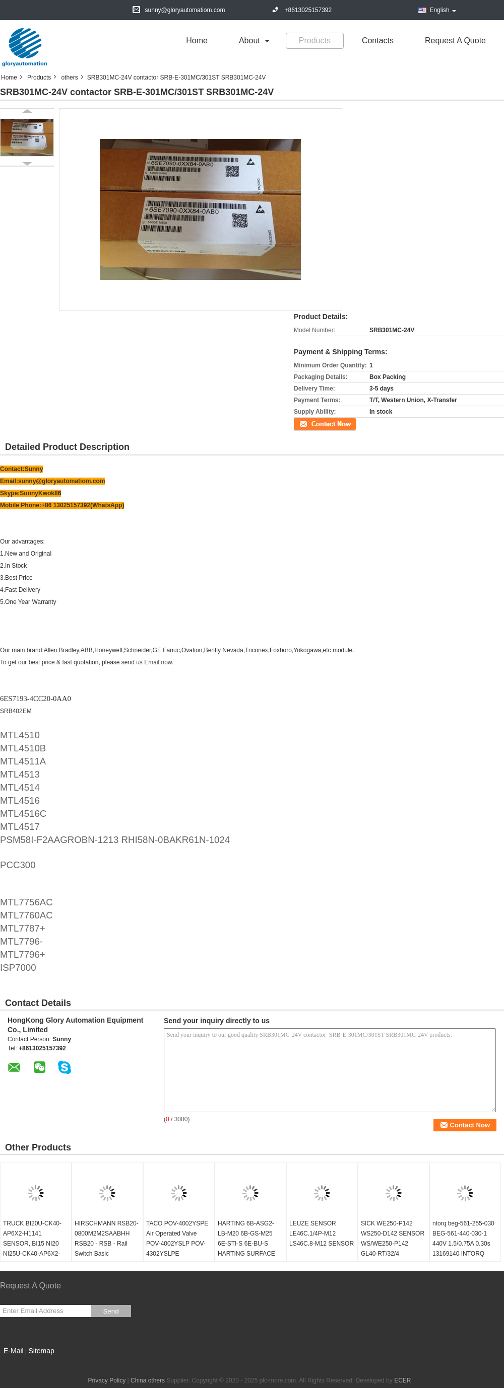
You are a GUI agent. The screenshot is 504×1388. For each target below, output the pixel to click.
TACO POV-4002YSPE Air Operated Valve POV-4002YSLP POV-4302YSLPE (177, 1238)
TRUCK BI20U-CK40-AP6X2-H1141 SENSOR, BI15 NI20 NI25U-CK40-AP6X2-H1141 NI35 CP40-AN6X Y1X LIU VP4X (32, 1248)
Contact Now (311, 423)
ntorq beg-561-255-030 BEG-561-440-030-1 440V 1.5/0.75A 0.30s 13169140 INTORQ (463, 1238)
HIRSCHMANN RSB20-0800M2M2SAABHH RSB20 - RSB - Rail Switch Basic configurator (107, 1243)
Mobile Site (18, 1363)
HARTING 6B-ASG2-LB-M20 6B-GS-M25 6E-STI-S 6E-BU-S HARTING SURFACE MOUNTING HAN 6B (246, 1243)
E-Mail (14, 1351)
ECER (402, 1380)
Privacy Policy (107, 1380)
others (69, 77)
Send (110, 1311)
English (442, 10)
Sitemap (41, 1351)
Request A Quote (455, 40)
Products (315, 40)
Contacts (378, 40)
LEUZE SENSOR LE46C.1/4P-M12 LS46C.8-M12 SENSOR (321, 1233)
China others (148, 1380)
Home (197, 40)
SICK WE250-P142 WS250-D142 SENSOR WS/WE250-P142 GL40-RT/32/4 (392, 1238)
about (249, 40)
